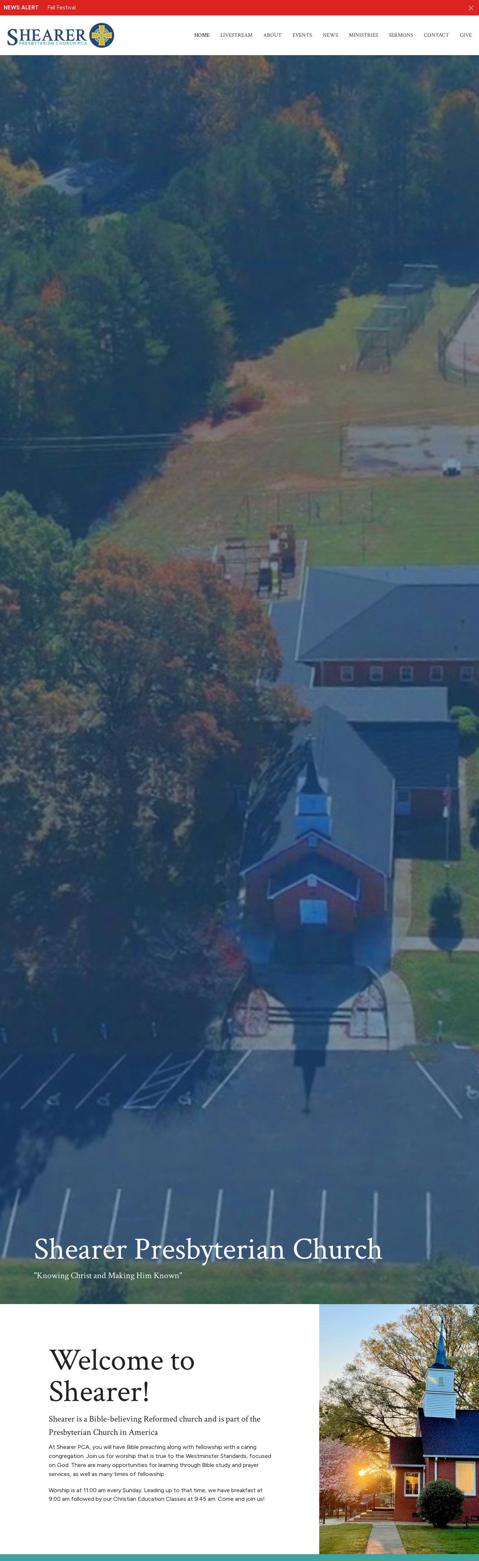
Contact (436, 35)
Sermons (401, 35)
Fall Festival (61, 7)
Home (202, 35)
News (330, 35)
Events (302, 35)
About (272, 35)
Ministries (363, 35)
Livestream (236, 35)
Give (466, 35)
